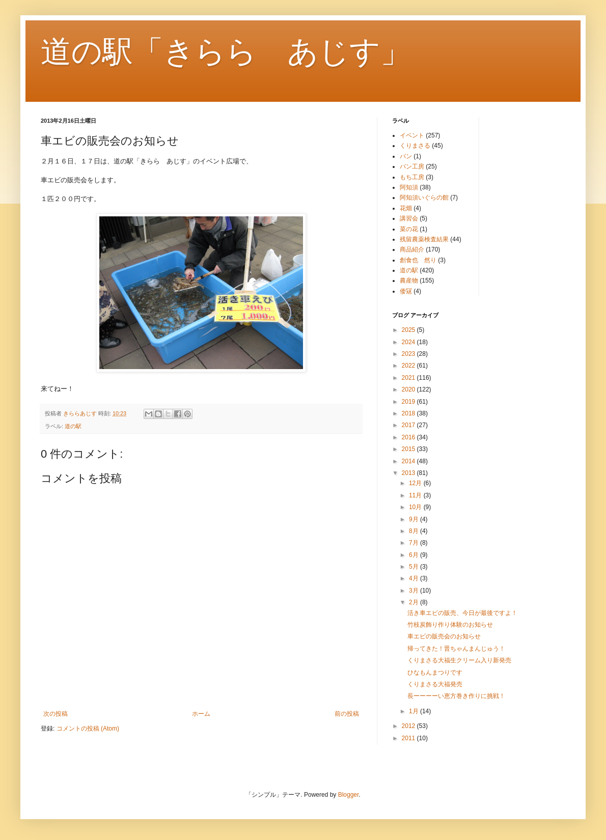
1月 (414, 711)
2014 (409, 461)
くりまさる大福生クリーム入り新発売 (459, 660)
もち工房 (412, 177)
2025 (409, 329)
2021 (409, 377)
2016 (409, 437)
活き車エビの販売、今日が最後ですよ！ (462, 613)
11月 (416, 495)
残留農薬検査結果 (424, 239)
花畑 (406, 208)
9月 (414, 519)
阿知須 (409, 187)
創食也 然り (418, 260)
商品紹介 (412, 249)
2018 (409, 413)
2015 (409, 449)
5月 (414, 566)
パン (406, 156)
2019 (409, 401)
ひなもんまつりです (434, 672)
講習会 (409, 218)
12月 (416, 483)
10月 (416, 507)
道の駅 (73, 426)
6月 (414, 554)
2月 (414, 602)
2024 (409, 342)
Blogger (348, 794)
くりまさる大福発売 (434, 684)
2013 (409, 473)
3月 (414, 590)
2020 (409, 389)
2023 (409, 353)
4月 (414, 578)
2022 (409, 365)
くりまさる (415, 145)
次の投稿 (55, 713)
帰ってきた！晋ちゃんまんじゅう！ (456, 648)
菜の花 (409, 229)
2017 (409, 425)
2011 (409, 738)
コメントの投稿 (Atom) (88, 728)
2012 (409, 726)
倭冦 (406, 291)
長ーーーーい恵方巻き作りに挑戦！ (456, 695)
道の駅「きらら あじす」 (226, 52)
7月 (414, 542)
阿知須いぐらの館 (424, 197)
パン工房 (412, 166)
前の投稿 (347, 713)
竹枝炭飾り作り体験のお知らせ (450, 624)
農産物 (409, 280)
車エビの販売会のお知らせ (444, 636)
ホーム (201, 713)
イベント (412, 135)
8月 (414, 531)
